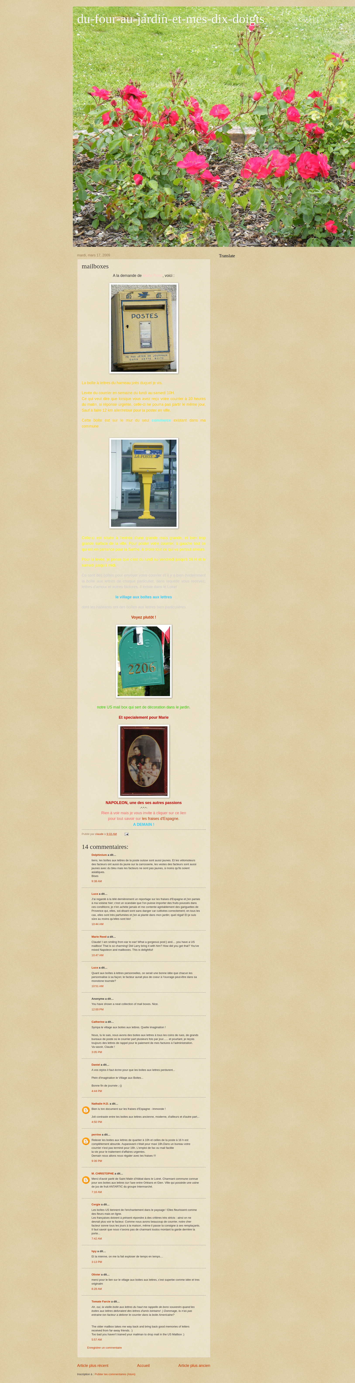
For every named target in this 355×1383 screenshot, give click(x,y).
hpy (94, 1251)
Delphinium (99, 854)
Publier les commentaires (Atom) (115, 1374)
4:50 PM (97, 1122)
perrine (96, 1134)
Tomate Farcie (101, 1301)
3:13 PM (97, 1262)
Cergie (96, 1204)
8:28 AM (97, 1288)
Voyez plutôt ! (143, 617)
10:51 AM (97, 986)
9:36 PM (97, 1161)
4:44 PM (97, 1091)
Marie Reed (99, 936)
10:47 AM (97, 955)
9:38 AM (97, 881)
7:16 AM (97, 1192)
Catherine (98, 1021)
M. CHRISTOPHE (103, 1173)
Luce (95, 893)
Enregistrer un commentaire (104, 1347)
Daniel (96, 1064)
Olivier (96, 1274)
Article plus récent (92, 1365)
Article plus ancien (194, 1365)
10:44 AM (97, 924)
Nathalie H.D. (100, 1103)
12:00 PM (98, 1009)
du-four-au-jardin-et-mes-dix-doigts (171, 19)
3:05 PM (97, 1052)
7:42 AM (97, 1238)
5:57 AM (97, 1339)
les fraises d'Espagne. (160, 818)
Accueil (143, 1365)
